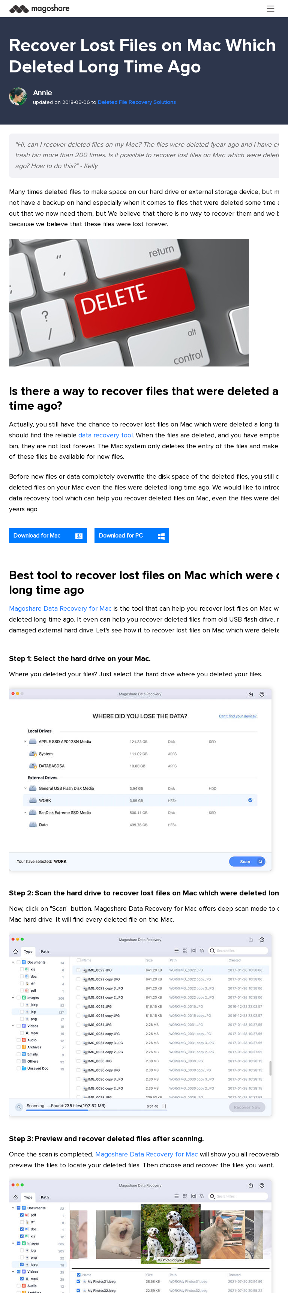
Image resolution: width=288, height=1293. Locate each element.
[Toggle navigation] (270, 8)
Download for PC (132, 536)
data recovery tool (105, 435)
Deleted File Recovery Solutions (137, 102)
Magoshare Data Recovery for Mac (60, 608)
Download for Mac (48, 536)
